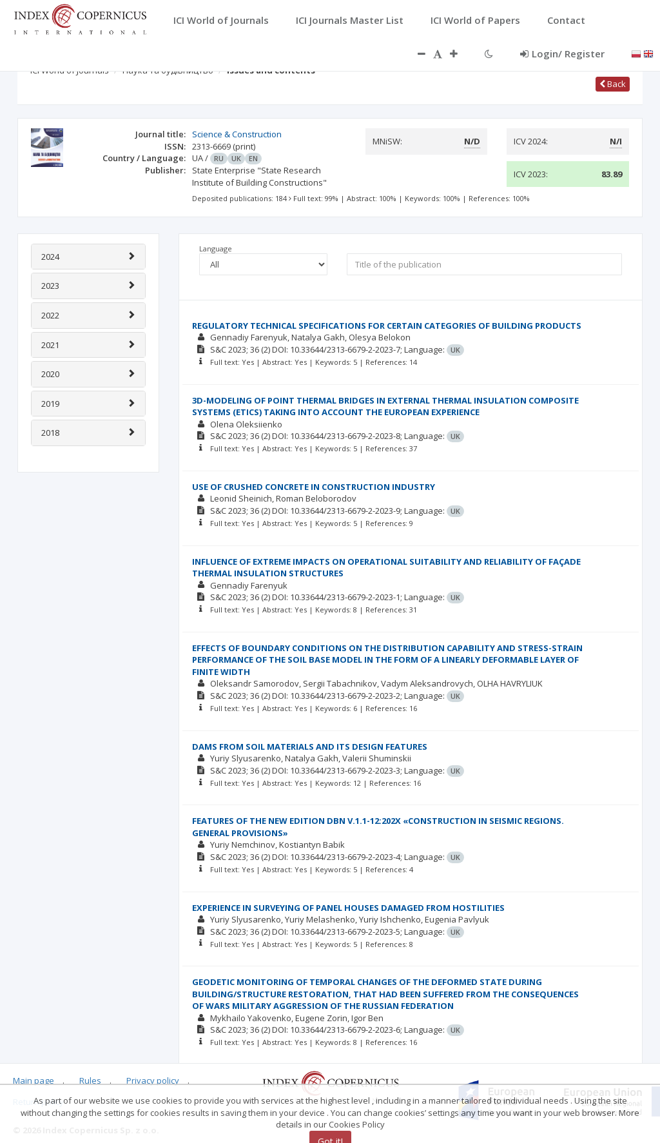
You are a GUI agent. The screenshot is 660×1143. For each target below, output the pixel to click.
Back (612, 84)
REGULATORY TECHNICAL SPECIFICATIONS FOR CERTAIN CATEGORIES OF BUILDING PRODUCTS (386, 325)
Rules (90, 1080)
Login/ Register (562, 53)
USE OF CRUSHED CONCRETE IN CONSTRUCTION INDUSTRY (313, 487)
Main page (33, 1080)
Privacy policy (152, 1080)
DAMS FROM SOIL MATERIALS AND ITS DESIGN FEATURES (309, 746)
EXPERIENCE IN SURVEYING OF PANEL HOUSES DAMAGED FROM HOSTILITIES (348, 907)
